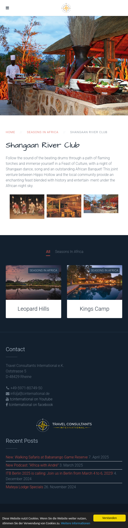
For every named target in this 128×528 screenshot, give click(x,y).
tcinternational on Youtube (29, 399)
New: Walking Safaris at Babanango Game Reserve (47, 457)
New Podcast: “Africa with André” (32, 465)
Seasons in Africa (42, 132)
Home (10, 132)
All (48, 251)
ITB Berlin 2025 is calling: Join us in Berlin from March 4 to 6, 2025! (59, 473)
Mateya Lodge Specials (24, 487)
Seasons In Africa (69, 251)
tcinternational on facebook (29, 404)
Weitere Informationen (75, 523)
